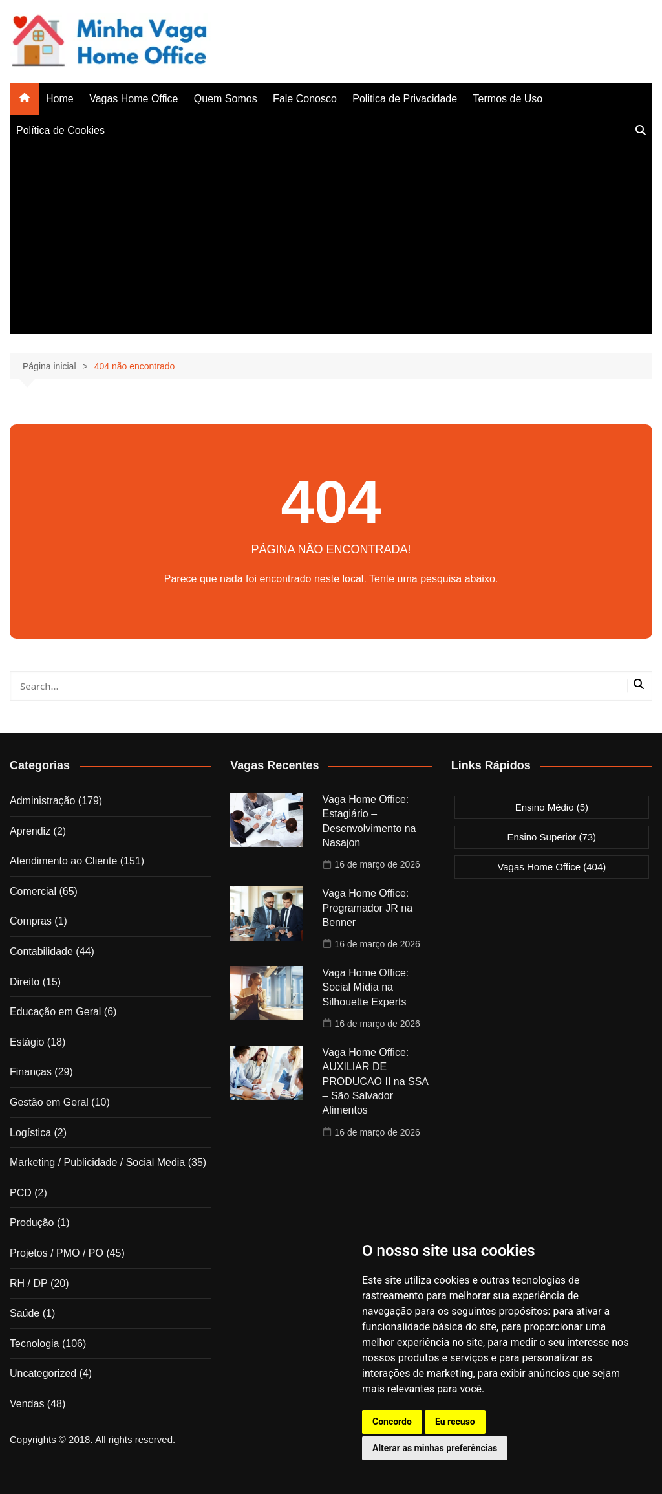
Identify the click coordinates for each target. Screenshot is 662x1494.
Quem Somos (225, 98)
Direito (24, 981)
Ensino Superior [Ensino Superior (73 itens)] (552, 836)
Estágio (27, 1042)
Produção (32, 1222)
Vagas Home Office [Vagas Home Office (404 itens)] (551, 866)
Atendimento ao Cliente (63, 860)
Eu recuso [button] (455, 1421)
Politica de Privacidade (404, 98)
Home (60, 98)
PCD (21, 1192)
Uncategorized (43, 1373)
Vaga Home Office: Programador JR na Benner (368, 908)
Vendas (27, 1403)
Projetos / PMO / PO (56, 1252)
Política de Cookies (60, 130)
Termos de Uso (508, 98)
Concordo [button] (392, 1421)
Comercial (33, 891)
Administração (42, 800)
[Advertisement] (331, 243)
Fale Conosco (305, 98)
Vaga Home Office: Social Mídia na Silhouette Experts (366, 987)
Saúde (24, 1313)
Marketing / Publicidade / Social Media (97, 1162)
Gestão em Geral (49, 1102)
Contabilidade (41, 951)
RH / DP (29, 1283)
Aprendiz (30, 831)
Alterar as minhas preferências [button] (434, 1448)
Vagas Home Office (133, 98)
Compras (31, 921)
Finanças (31, 1071)
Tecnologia (34, 1343)
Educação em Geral (55, 1011)
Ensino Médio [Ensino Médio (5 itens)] (551, 807)
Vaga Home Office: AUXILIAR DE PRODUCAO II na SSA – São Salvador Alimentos (376, 1081)
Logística (30, 1132)
